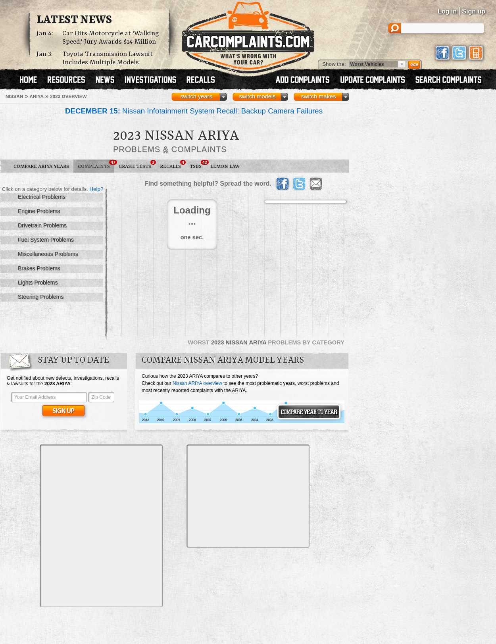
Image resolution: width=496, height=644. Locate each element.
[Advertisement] (79, 525)
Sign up (473, 11)
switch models (257, 96)
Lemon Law (225, 166)
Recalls (172, 164)
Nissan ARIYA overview (197, 383)
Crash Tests (137, 164)
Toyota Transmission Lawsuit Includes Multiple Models (107, 58)
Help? (96, 189)
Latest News (74, 20)
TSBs (198, 164)
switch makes (318, 96)
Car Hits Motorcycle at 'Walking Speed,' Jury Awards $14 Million (110, 38)
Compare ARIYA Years (41, 166)
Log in (447, 11)
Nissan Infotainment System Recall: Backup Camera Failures (194, 111)
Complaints (96, 164)
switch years (196, 96)
